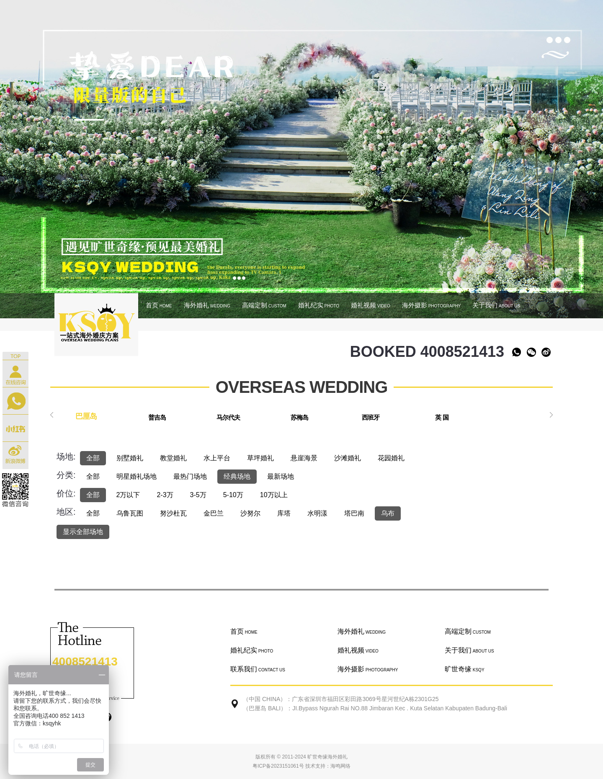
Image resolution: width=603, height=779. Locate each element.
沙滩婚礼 (347, 458)
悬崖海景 (304, 458)
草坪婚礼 (260, 458)
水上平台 (217, 458)
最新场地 (280, 476)
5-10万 (233, 494)
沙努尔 (250, 513)
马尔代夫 (228, 417)
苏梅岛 (299, 417)
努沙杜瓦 (173, 513)
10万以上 (274, 494)
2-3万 (165, 494)
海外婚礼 (207, 305)
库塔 (284, 513)
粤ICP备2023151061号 (278, 766)
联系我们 (257, 669)
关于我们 (496, 305)
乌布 (387, 513)
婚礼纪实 (318, 305)
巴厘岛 (86, 416)
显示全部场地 (83, 531)
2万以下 (128, 494)
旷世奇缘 (464, 669)
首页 (159, 305)
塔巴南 (354, 513)
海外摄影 (431, 305)
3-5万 (198, 494)
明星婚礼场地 (136, 476)
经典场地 (237, 476)
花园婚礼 (391, 458)
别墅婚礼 (129, 458)
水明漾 (317, 513)
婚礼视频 (370, 305)
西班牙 (370, 417)
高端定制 (264, 305)
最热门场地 (190, 476)
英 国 (441, 417)
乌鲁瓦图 (129, 513)
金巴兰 (214, 513)
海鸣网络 (340, 766)
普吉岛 (157, 417)
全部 (93, 458)
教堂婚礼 (173, 458)
